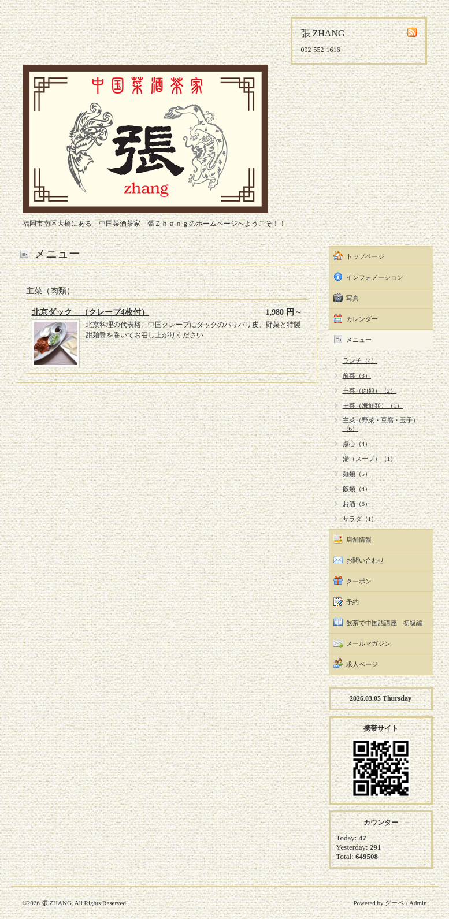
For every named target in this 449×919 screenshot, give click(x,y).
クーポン (359, 581)
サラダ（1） (360, 518)
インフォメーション (374, 277)
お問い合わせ (365, 560)
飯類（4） (357, 488)
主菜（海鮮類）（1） (373, 405)
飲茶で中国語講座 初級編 (384, 622)
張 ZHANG (57, 902)
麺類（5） (357, 473)
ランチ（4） (360, 360)
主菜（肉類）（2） (370, 390)
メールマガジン (368, 643)
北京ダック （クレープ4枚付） (90, 312)
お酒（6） (357, 503)
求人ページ (362, 664)
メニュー (359, 339)
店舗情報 (359, 539)
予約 (352, 601)
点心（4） (357, 443)
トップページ (365, 256)
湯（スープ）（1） (370, 458)
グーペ (394, 902)
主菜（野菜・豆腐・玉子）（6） (381, 424)
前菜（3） (357, 375)
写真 (352, 298)
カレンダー (362, 318)
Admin (418, 902)
